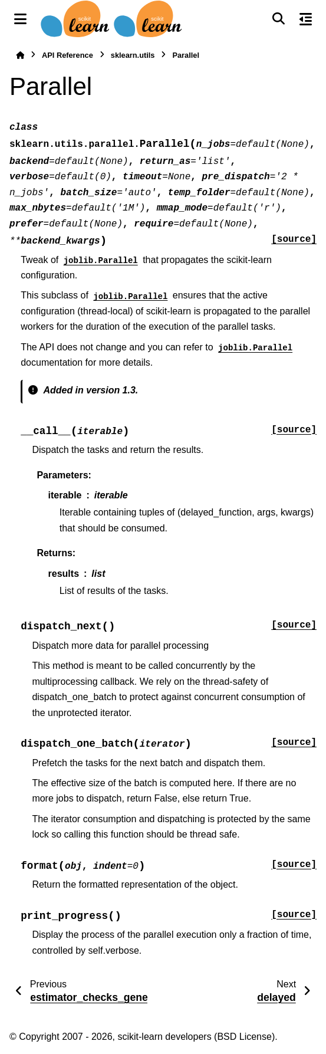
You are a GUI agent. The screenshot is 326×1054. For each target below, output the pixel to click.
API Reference (67, 55)
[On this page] (306, 19)
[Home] (20, 55)
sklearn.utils (133, 55)
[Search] (278, 19)
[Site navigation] (20, 19)
